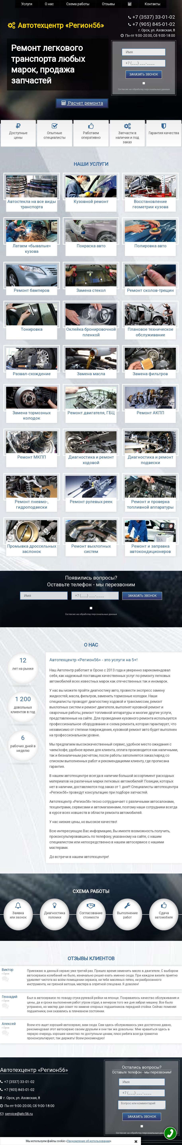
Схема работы (77, 4)
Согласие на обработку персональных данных (143, 89)
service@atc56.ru (19, 1114)
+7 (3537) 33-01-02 (153, 17)
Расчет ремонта (82, 103)
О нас (49, 4)
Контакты (152, 4)
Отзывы (108, 4)
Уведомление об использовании (88, 1141)
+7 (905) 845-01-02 (153, 24)
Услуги (26, 4)
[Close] (136, 1141)
